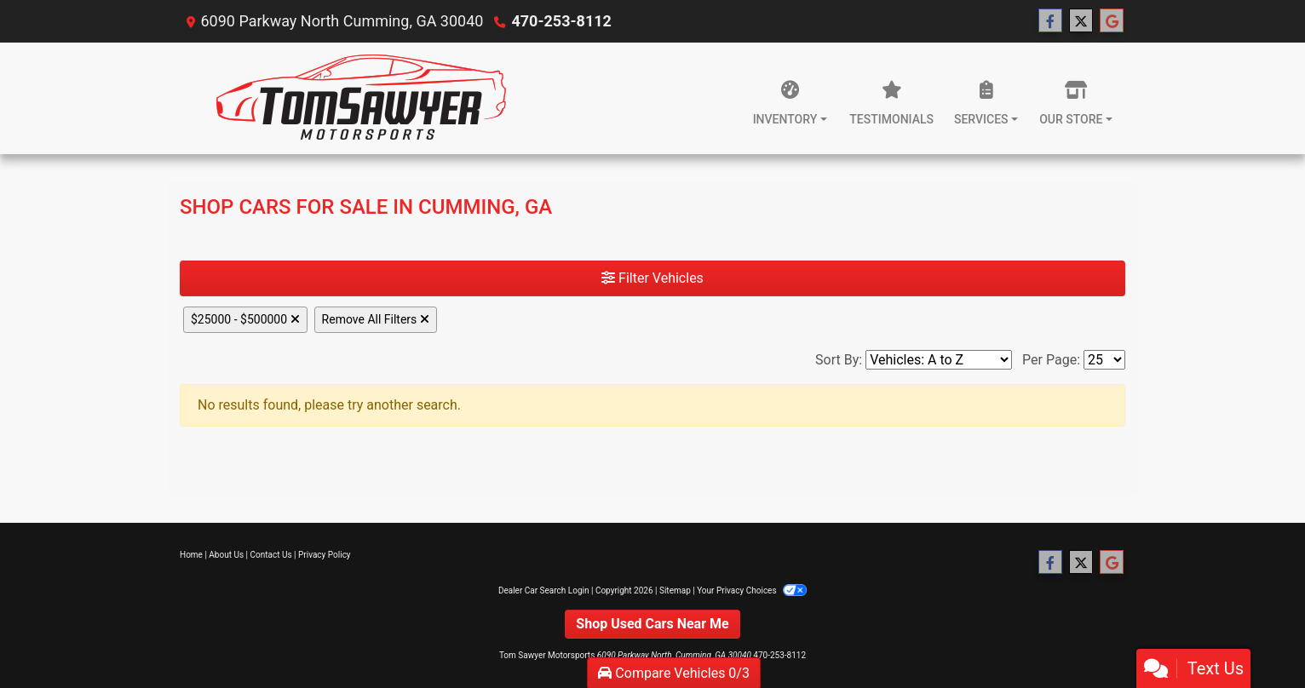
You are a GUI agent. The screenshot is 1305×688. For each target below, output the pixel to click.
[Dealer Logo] (361, 98)
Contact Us (271, 554)
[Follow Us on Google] (1112, 21)
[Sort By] (938, 360)
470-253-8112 (561, 21)
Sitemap (675, 590)
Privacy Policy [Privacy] (324, 554)
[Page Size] (1104, 360)
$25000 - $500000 (245, 319)
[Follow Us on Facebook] (1050, 21)
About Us (226, 554)
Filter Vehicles (652, 278)
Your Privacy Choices (752, 590)
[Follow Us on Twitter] (1081, 21)
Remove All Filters (375, 319)
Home (191, 554)
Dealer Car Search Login (543, 590)
